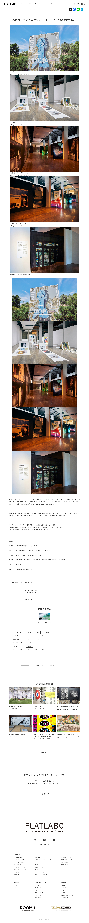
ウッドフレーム (39, 868)
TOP (6, 9)
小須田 (36, 649)
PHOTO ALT (28, 599)
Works (16, 883)
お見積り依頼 (38, 896)
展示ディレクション (66, 863)
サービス (23, 4)
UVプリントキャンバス (19, 868)
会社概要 (63, 893)
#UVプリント (11, 709)
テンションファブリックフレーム (36, 639)
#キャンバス (65, 738)
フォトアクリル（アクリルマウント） (44, 860)
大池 (29, 649)
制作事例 (30, 4)
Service (17, 855)
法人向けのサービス (66, 865)
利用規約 (37, 886)
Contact (44, 794)
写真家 (29, 646)
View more (44, 752)
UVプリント (46, 632)
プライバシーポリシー (66, 898)
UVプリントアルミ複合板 (20, 870)
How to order (40, 883)
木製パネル (38, 865)
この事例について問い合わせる (44, 665)
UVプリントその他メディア (20, 873)
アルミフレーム (39, 870)
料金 (36, 4)
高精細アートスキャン (66, 860)
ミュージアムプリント (20, 9)
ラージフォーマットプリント (21, 863)
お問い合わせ (81, 4)
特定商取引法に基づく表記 (67, 896)
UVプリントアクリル (19, 865)
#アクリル (59, 738)
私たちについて (55, 4)
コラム (15, 888)
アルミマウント (39, 863)
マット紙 (27, 9)
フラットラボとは (65, 886)
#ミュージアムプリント (62, 711)
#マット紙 (17, 709)
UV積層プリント (18, 875)
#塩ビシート (42, 738)
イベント (30, 642)
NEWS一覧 (63, 888)
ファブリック (31, 636)
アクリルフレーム (39, 873)
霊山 (44, 649)
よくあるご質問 (39, 893)
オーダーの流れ (44, 4)
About (63, 883)
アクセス (63, 4)
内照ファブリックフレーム (41, 875)
